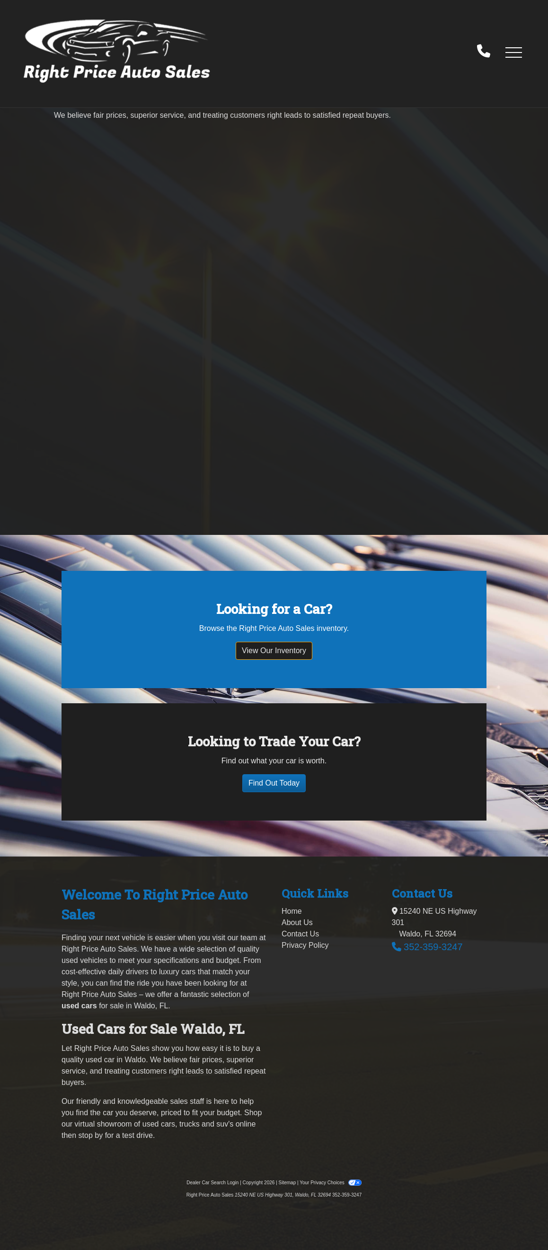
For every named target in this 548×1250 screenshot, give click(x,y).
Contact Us (300, 934)
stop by (91, 1135)
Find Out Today (274, 783)
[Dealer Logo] (117, 52)
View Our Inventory (274, 651)
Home (292, 911)
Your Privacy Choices (331, 1182)
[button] (513, 52)
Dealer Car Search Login (212, 1182)
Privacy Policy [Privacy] (305, 945)
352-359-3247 (433, 947)
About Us (297, 922)
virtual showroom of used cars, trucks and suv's (154, 1124)
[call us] (483, 52)
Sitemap (287, 1182)
